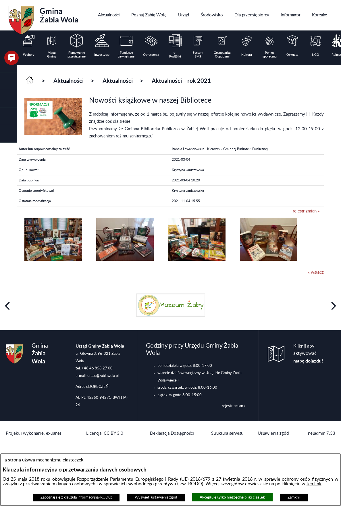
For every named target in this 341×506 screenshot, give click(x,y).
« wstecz (316, 272)
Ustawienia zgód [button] (273, 433)
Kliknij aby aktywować (308, 353)
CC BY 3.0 (113, 433)
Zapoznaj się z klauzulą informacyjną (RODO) (76, 497)
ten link (314, 484)
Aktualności (68, 80)
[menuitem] (109, 15)
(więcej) (172, 380)
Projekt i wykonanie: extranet (33, 433)
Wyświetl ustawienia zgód (156, 497)
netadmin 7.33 (321, 433)
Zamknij (294, 497)
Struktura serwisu (227, 433)
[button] (8, 81)
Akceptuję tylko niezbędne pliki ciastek (232, 497)
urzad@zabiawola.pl (103, 375)
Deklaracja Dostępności (172, 433)
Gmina (43, 18)
